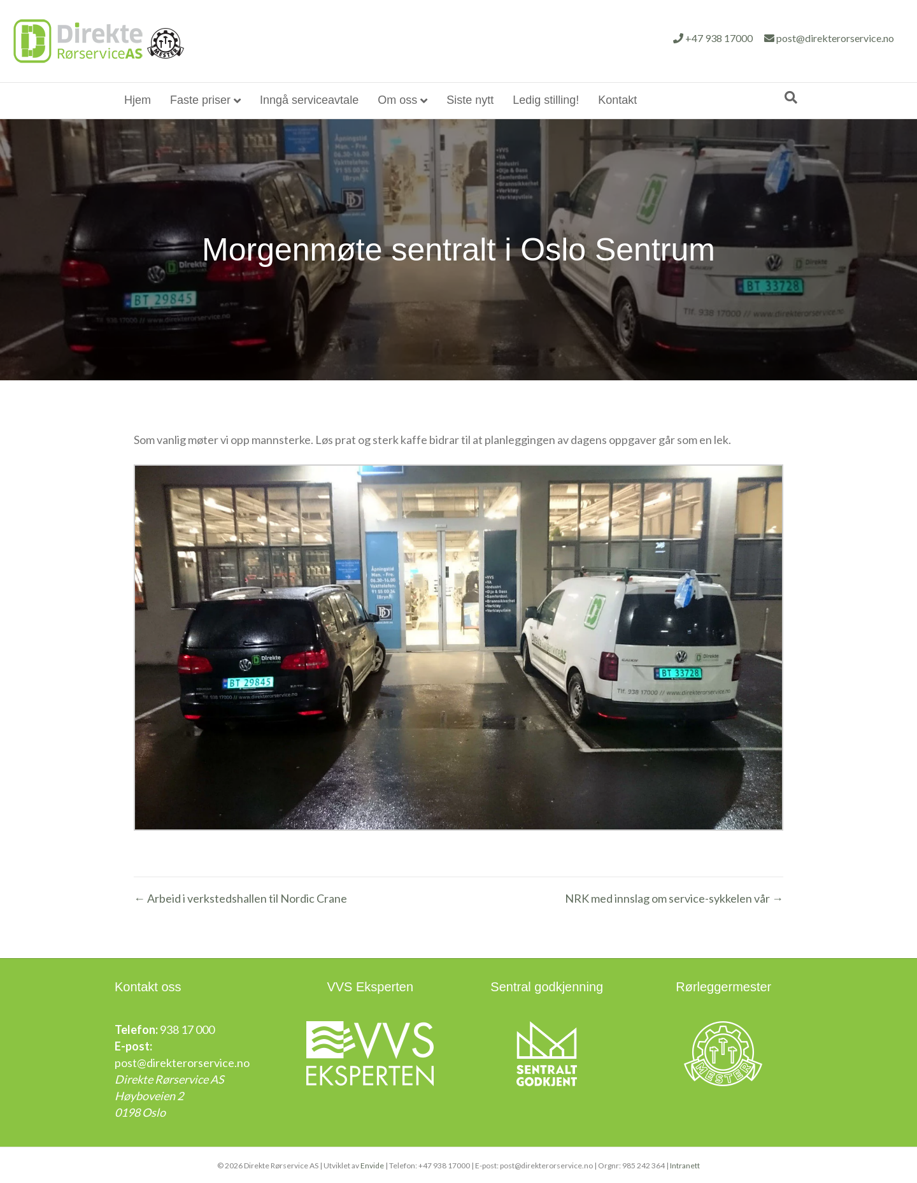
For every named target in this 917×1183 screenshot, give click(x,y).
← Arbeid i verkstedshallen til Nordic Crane (240, 898)
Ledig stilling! (546, 100)
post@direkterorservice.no (728, 38)
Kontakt (617, 100)
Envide (372, 1165)
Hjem (137, 100)
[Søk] (790, 97)
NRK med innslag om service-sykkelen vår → (674, 898)
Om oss (397, 100)
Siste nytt (470, 100)
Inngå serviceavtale (309, 100)
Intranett (685, 1165)
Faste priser (200, 100)
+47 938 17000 (611, 38)
